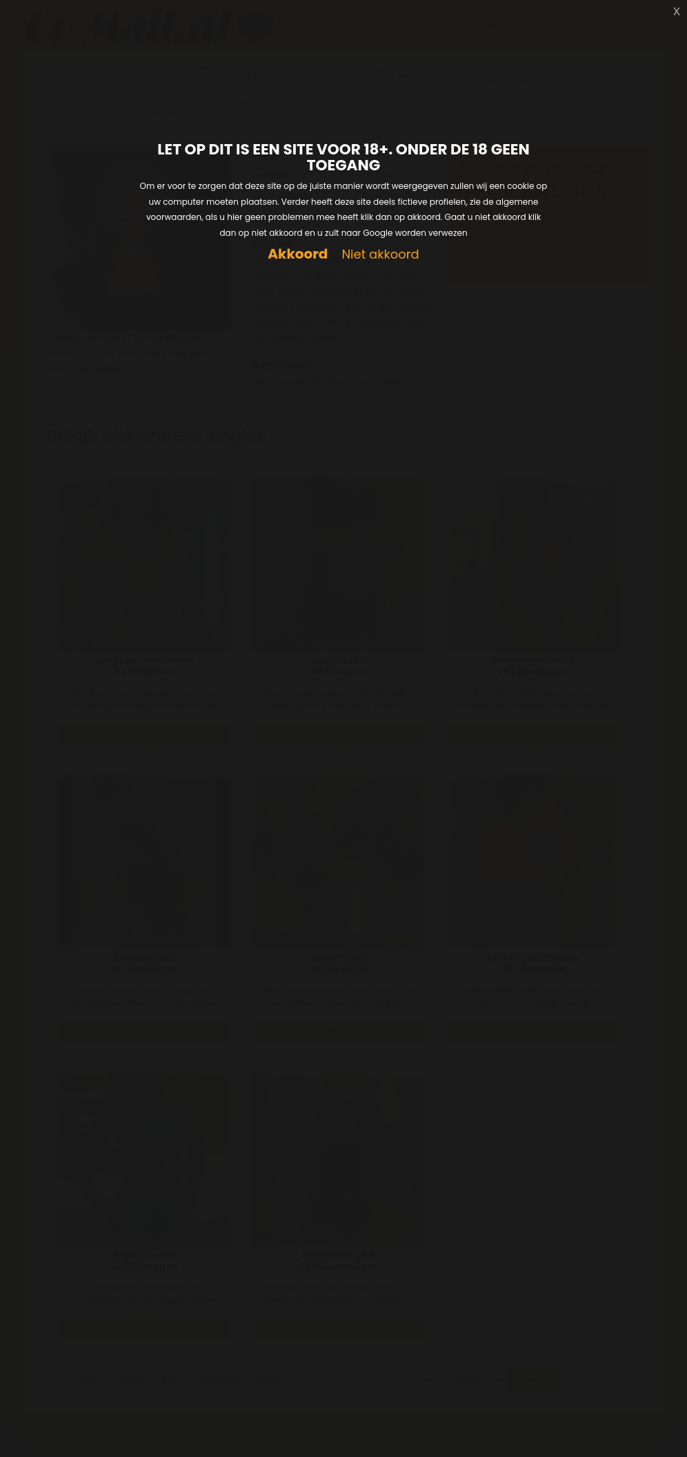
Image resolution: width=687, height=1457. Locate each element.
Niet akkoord (380, 255)
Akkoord (298, 254)
